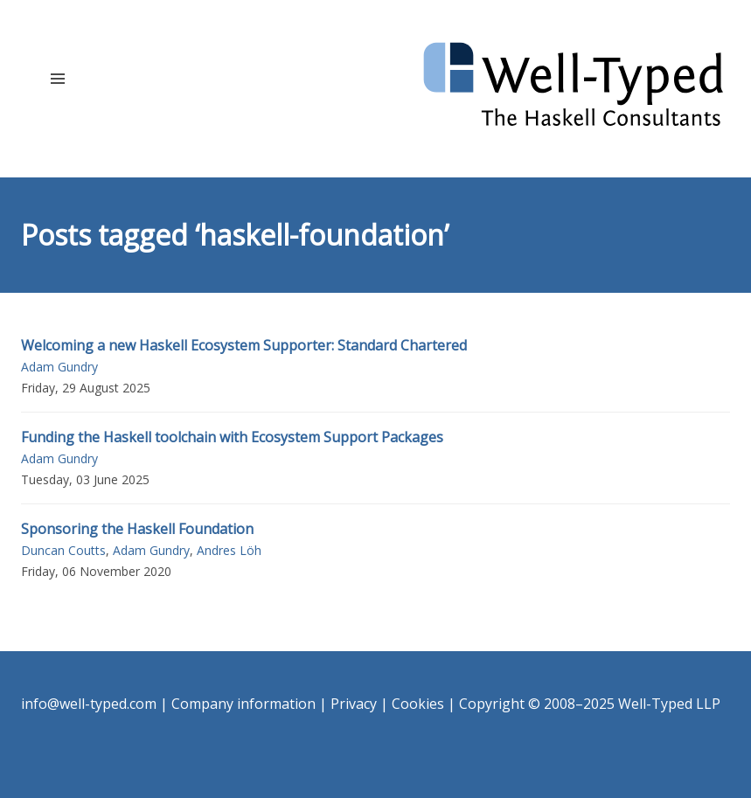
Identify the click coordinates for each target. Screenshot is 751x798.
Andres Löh (229, 550)
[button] (57, 78)
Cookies (418, 703)
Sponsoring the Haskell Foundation (137, 528)
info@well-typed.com (88, 703)
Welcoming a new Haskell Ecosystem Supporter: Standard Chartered (244, 345)
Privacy (353, 703)
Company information (243, 703)
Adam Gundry (59, 366)
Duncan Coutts (63, 550)
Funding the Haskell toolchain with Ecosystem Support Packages (232, 437)
